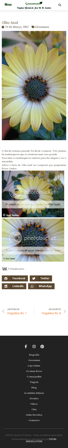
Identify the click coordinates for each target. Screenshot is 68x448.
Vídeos (34, 403)
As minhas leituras (34, 393)
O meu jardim (34, 376)
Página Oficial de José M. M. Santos (34, 8)
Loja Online (34, 365)
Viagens (34, 382)
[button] (60, 5)
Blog (34, 387)
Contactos (34, 420)
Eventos (34, 398)
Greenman (34, 360)
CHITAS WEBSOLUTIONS (41, 440)
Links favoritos (34, 414)
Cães (34, 409)
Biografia (34, 354)
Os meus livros (34, 371)
